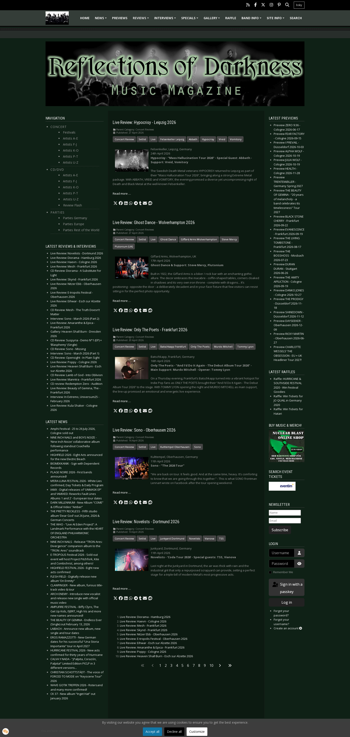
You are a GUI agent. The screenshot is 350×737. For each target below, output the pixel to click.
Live (153, 139)
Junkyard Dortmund (172, 538)
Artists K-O (71, 150)
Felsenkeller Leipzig (172, 139)
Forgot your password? (281, 613)
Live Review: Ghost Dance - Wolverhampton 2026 (154, 222)
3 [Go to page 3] (171, 665)
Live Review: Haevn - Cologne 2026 (143, 621)
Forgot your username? (281, 622)
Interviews (165, 19)
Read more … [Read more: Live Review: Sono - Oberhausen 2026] (122, 492)
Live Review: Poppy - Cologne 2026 (143, 652)
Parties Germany (75, 218)
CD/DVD (57, 169)
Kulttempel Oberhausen (175, 447)
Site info (276, 19)
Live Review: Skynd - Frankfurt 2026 (143, 630)
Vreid (222, 139)
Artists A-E (70, 138)
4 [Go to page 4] (177, 665)
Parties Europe (73, 224)
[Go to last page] (230, 665)
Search (296, 18)
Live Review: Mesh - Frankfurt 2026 (143, 626)
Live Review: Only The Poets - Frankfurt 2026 (150, 329)
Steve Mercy (229, 239)
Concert (58, 127)
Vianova (209, 538)
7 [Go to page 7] (194, 665)
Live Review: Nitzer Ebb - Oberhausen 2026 (148, 634)
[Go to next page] (220, 665)
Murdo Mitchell (223, 346)
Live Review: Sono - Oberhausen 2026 (144, 430)
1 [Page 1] (160, 665)
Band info (252, 19)
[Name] (285, 513)
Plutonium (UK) (124, 246)
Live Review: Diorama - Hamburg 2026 (145, 617)
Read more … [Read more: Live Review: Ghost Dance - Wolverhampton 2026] (122, 301)
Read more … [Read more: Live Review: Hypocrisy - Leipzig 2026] (122, 193)
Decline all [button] (174, 731)
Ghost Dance (168, 239)
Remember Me (283, 572)
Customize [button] (197, 731)
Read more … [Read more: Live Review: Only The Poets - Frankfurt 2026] (122, 401)
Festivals (69, 132)
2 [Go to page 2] (166, 665)
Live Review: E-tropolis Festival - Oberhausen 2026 (153, 639)
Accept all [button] (152, 731)
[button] (115, 203)
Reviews (141, 19)
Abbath (193, 139)
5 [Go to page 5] (182, 665)
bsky (299, 5)
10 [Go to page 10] (211, 665)
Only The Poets (200, 346)
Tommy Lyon (245, 346)
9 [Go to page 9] (205, 665)
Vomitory (236, 139)
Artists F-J (70, 144)
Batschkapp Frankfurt (173, 346)
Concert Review (124, 139)
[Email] (285, 521)
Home (85, 18)
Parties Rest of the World (81, 230)
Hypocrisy (208, 139)
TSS (221, 538)
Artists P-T (70, 156)
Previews (119, 18)
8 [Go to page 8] (199, 665)
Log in (286, 602)
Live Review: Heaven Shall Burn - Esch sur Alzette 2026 (156, 656)
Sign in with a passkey (287, 587)
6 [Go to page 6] (188, 665)
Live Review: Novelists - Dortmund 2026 (146, 521)
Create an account (288, 628)
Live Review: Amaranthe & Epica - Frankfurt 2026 (152, 647)
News (101, 19)
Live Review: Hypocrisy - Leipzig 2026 (144, 122)
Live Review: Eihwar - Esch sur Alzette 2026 (148, 643)
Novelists (194, 538)
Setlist (142, 139)
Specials (190, 19)
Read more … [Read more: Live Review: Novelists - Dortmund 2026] (122, 589)
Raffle (230, 18)
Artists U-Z (70, 162)
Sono (197, 447)
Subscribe (280, 529)
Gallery (212, 19)
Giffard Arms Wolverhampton (199, 239)
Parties (57, 212)
